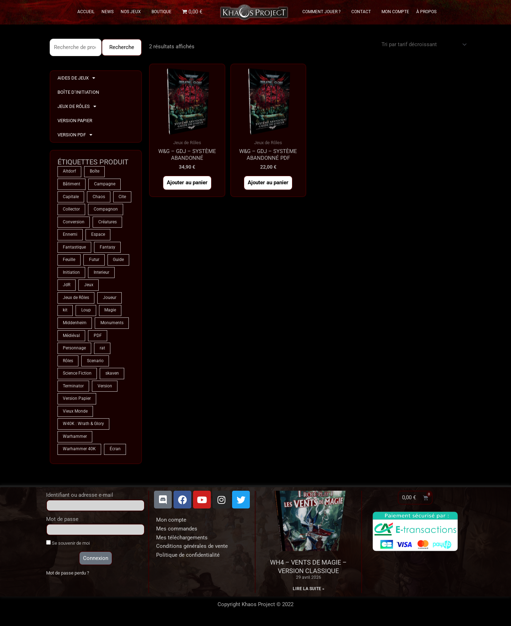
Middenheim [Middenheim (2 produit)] (75, 325)
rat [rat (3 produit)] (102, 350)
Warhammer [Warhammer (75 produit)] (75, 440)
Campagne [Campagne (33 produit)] (104, 184)
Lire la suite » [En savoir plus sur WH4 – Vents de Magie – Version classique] (308, 592)
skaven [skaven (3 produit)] (112, 376)
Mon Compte (395, 11)
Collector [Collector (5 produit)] (71, 210)
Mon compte (171, 524)
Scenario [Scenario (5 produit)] (95, 363)
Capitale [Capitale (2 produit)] (71, 197)
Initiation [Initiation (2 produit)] (71, 274)
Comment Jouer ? (323, 11)
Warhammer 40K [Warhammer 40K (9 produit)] (79, 453)
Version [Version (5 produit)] (105, 389)
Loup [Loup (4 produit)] (86, 312)
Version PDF (74, 135)
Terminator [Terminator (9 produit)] (73, 389)
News (107, 11)
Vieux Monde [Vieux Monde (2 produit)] (75, 414)
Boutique (161, 11)
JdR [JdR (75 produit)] (66, 286)
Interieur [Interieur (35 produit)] (101, 274)
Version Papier (74, 120)
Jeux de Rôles (76, 107)
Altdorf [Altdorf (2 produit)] (69, 171)
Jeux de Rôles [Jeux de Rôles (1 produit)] (76, 299)
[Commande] (422, 44)
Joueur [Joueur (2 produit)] (109, 299)
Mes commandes (176, 532)
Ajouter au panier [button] (187, 183)
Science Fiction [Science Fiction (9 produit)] (77, 376)
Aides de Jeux (76, 78)
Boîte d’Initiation (78, 92)
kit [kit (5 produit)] (65, 312)
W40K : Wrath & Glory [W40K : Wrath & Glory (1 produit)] (83, 427)
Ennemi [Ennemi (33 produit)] (70, 235)
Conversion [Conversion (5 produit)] (73, 223)
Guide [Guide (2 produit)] (118, 261)
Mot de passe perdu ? (67, 577)
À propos (426, 11)
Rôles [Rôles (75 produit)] (68, 363)
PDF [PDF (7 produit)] (98, 338)
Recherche (121, 47)
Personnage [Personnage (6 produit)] (74, 350)
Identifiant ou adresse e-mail (79, 499)
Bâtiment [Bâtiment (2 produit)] (71, 184)
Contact (362, 11)
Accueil (85, 11)
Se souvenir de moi (68, 547)
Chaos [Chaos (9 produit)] (99, 197)
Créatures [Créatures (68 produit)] (107, 223)
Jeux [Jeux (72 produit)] (88, 286)
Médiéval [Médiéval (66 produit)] (71, 338)
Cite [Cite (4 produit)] (122, 197)
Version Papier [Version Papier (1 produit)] (77, 401)
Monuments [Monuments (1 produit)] (111, 325)
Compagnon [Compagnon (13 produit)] (106, 210)
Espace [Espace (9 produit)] (98, 235)
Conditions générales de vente (192, 550)
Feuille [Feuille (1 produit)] (69, 261)
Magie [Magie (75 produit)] (110, 312)
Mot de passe (62, 523)
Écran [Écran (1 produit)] (115, 453)
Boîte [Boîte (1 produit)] (94, 171)
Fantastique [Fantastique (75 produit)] (74, 248)
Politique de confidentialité (188, 559)
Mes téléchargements (182, 541)
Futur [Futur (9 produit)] (94, 261)
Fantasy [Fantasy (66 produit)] (107, 248)
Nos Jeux (132, 11)
